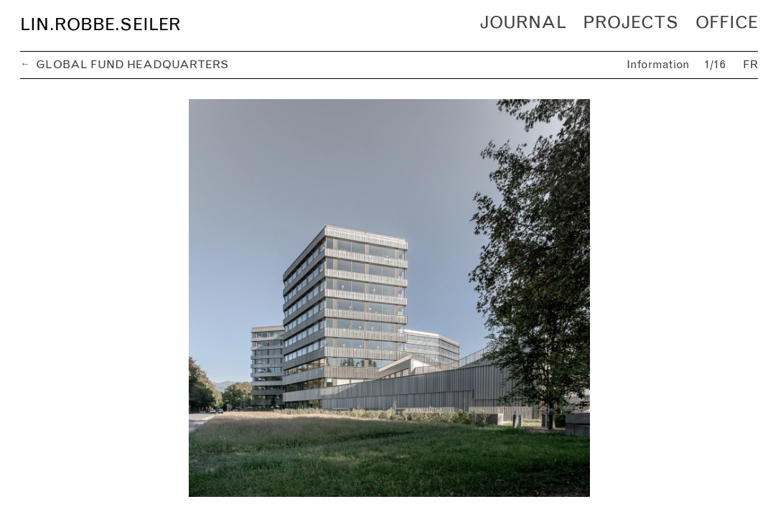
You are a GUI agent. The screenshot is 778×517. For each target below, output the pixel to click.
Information (658, 65)
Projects (630, 23)
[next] (573, 298)
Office (726, 23)
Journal (522, 23)
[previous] (204, 298)
